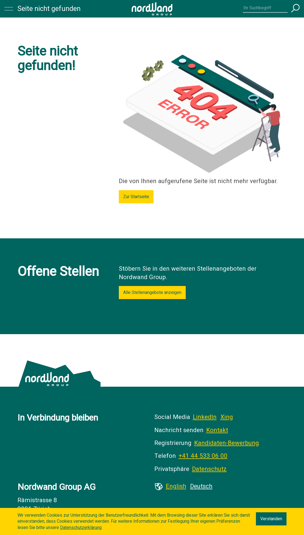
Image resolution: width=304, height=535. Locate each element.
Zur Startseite (136, 196)
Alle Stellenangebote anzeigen (152, 292)
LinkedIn (205, 417)
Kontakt (217, 430)
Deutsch (201, 486)
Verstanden (271, 519)
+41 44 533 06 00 (203, 456)
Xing (226, 417)
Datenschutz (209, 469)
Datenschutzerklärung (81, 527)
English (176, 486)
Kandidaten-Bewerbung (226, 443)
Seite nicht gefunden (49, 9)
